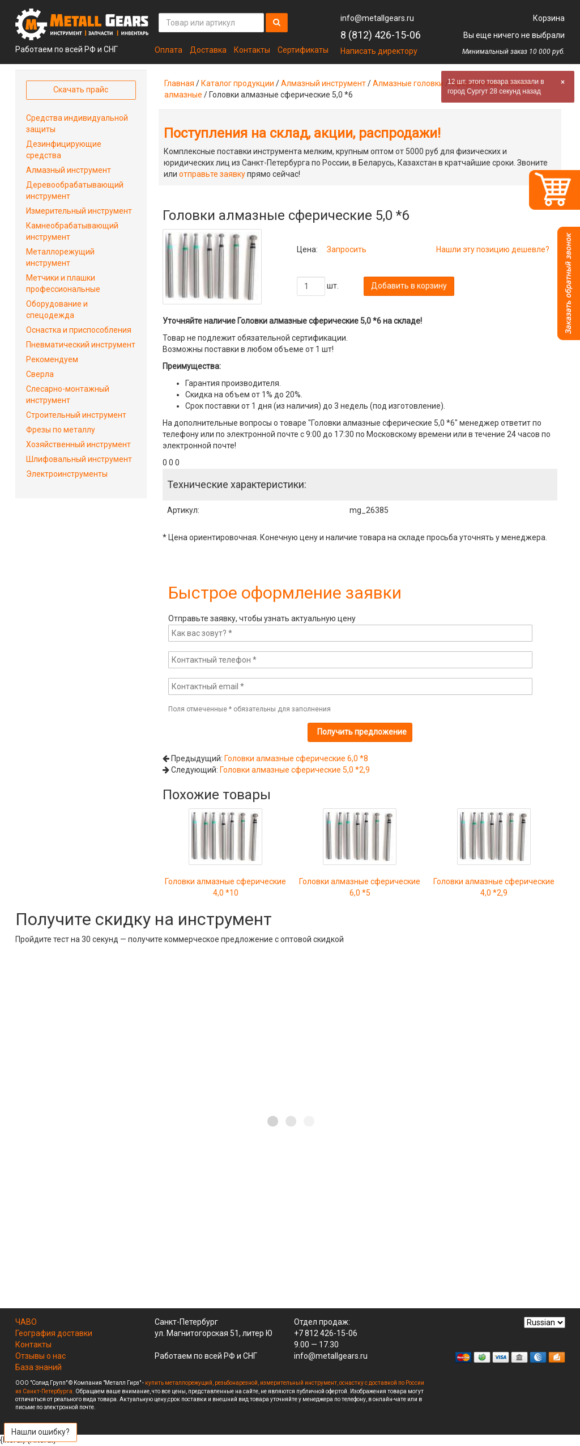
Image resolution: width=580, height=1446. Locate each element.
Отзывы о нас (40, 1355)
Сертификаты (303, 49)
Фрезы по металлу (60, 429)
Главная (179, 83)
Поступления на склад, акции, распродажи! (302, 133)
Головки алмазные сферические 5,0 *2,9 (295, 769)
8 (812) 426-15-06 (380, 35)
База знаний (38, 1367)
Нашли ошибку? (40, 1431)
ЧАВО (26, 1321)
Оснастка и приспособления (78, 329)
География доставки (53, 1333)
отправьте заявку (212, 174)
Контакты (252, 49)
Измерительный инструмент (79, 210)
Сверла (40, 374)
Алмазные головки (408, 83)
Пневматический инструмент (80, 344)
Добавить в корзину (409, 285)
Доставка (208, 49)
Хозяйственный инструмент (78, 444)
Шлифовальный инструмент (79, 459)
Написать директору (378, 51)
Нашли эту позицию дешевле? (492, 249)
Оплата (168, 49)
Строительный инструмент (76, 414)
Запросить (346, 249)
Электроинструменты (67, 473)
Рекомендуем (52, 359)
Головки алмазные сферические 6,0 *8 (296, 758)
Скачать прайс (80, 89)
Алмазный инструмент (323, 83)
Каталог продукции (237, 83)
